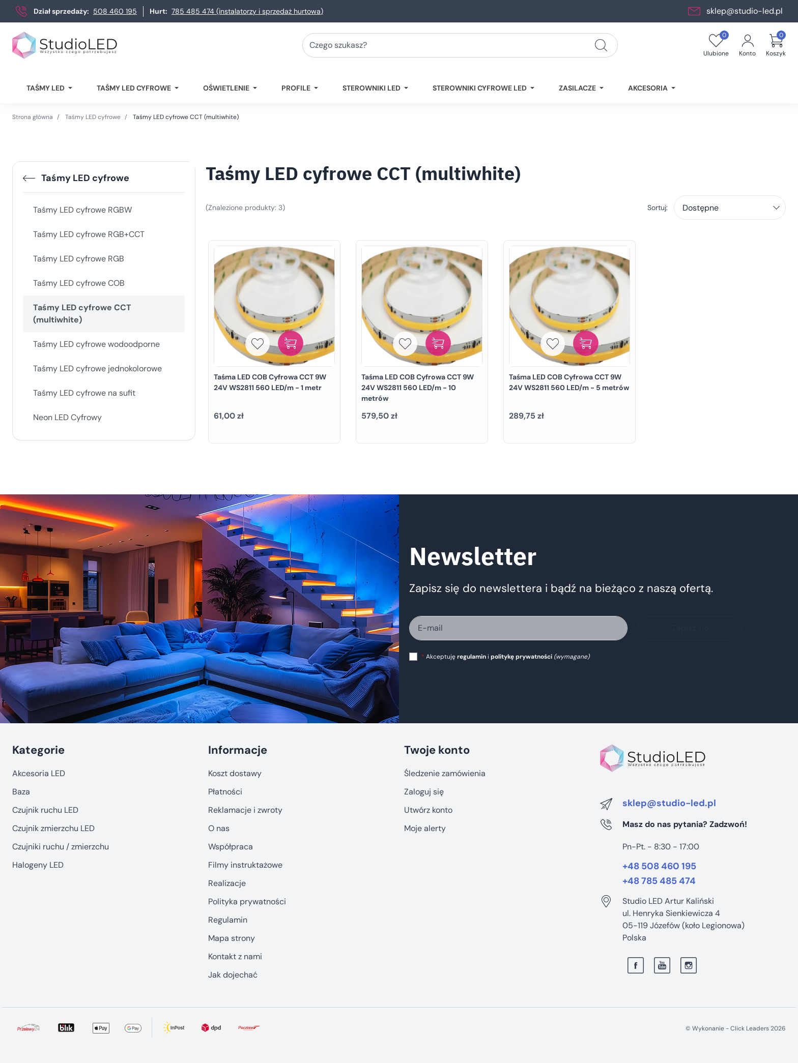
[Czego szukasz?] (601, 45)
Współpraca (230, 846)
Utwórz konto (428, 810)
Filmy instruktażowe (245, 865)
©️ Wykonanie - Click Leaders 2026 (736, 1028)
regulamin (471, 657)
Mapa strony (231, 938)
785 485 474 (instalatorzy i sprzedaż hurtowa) (247, 11)
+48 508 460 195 (659, 866)
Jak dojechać (233, 974)
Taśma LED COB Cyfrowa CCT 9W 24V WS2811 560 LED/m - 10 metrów (417, 387)
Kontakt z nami (235, 956)
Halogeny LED (38, 865)
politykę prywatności (521, 657)
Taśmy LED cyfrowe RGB (78, 258)
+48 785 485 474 (659, 881)
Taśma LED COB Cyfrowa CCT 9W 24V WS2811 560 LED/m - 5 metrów (569, 382)
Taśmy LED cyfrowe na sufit (84, 393)
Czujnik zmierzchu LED (53, 828)
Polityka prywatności (247, 901)
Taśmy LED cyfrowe (93, 117)
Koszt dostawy (235, 773)
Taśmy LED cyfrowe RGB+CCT (89, 234)
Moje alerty (425, 828)
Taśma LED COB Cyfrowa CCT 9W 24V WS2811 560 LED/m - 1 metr (270, 382)
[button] (776, 45)
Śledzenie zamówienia (445, 773)
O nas (219, 828)
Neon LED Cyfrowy (67, 417)
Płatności (225, 791)
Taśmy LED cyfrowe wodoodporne (96, 344)
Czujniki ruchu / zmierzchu (60, 846)
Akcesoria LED (38, 773)
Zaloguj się (424, 791)
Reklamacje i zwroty (245, 810)
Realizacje (227, 883)
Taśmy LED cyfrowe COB (79, 283)
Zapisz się (690, 628)
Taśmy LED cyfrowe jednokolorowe (97, 368)
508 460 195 (115, 11)
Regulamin (227, 919)
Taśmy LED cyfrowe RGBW (82, 209)
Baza (21, 791)
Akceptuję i (505, 657)
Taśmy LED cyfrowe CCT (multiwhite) (82, 313)
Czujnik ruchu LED (45, 810)
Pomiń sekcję (36, 728)
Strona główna (32, 117)
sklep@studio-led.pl (744, 11)
